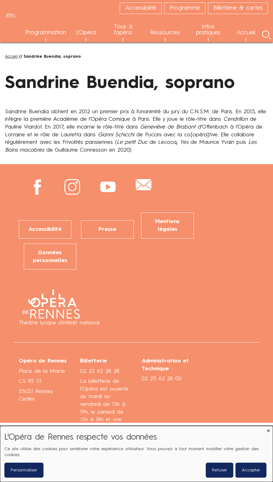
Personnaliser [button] (24, 470)
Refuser (219, 470)
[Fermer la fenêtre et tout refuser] (268, 430)
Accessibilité (45, 229)
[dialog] (136, 454)
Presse (107, 229)
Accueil (11, 57)
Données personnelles (50, 256)
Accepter (251, 470)
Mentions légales (167, 225)
